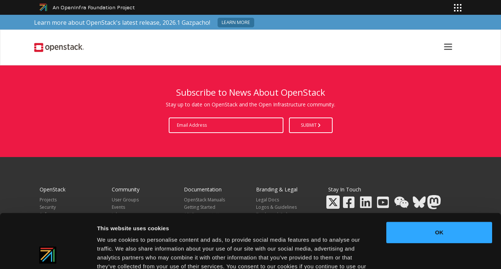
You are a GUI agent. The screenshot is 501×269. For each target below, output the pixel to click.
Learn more (236, 22)
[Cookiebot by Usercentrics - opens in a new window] (48, 254)
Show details (388, 254)
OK (439, 181)
